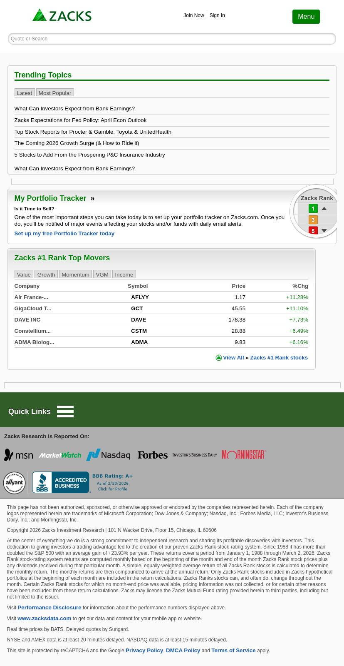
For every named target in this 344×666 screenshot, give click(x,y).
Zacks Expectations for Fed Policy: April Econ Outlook (81, 120)
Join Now (193, 15)
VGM (102, 274)
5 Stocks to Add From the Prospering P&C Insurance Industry (90, 155)
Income (124, 274)
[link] (63, 16)
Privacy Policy (144, 650)
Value (24, 274)
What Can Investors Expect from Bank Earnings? (75, 108)
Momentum (75, 274)
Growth (46, 274)
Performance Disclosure (49, 607)
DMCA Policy (183, 650)
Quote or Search (29, 39)
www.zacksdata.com (44, 618)
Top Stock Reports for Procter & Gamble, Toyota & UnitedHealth (93, 132)
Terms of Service (233, 650)
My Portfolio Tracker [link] (55, 198)
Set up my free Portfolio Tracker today (65, 233)
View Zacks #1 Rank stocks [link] (265, 357)
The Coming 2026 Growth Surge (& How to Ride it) (77, 143)
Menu (306, 16)
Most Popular (55, 93)
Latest (24, 93)
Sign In (217, 15)
